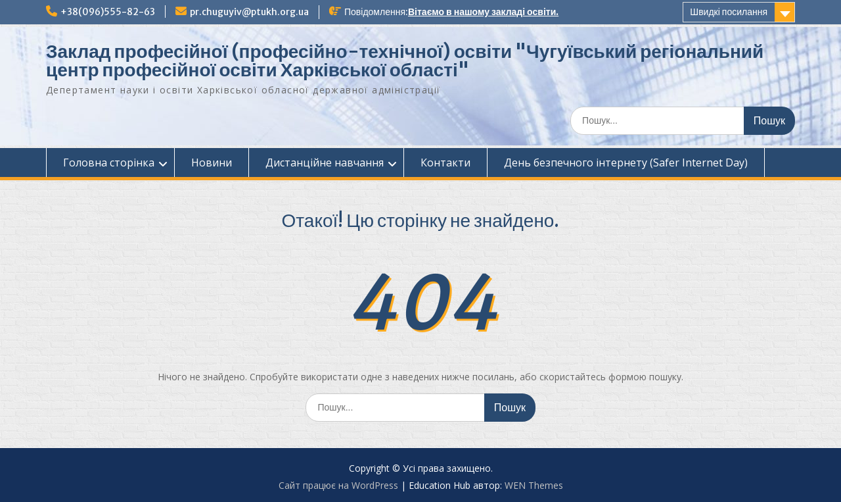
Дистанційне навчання (324, 162)
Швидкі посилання (728, 12)
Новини (211, 162)
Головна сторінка (108, 162)
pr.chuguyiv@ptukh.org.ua (249, 12)
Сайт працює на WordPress (338, 485)
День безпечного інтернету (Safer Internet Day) (626, 162)
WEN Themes (534, 485)
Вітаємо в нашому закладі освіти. (483, 12)
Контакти (445, 162)
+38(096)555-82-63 (107, 12)
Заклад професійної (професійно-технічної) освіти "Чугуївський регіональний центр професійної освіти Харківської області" (404, 60)
